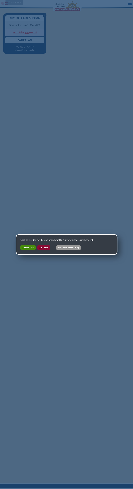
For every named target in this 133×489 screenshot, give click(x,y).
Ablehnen (43, 247)
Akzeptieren (28, 247)
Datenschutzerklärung (68, 247)
